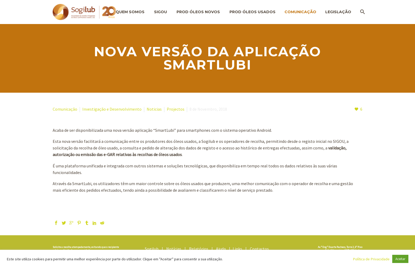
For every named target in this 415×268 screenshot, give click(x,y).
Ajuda (222, 248)
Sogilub (153, 248)
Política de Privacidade (371, 259)
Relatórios (200, 248)
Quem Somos (130, 12)
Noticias (154, 109)
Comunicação (300, 12)
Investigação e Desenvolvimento (112, 109)
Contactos (260, 248)
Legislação (338, 12)
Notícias (175, 248)
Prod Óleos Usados (252, 12)
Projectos (175, 109)
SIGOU (160, 12)
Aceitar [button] (400, 259)
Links (239, 248)
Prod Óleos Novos (198, 12)
